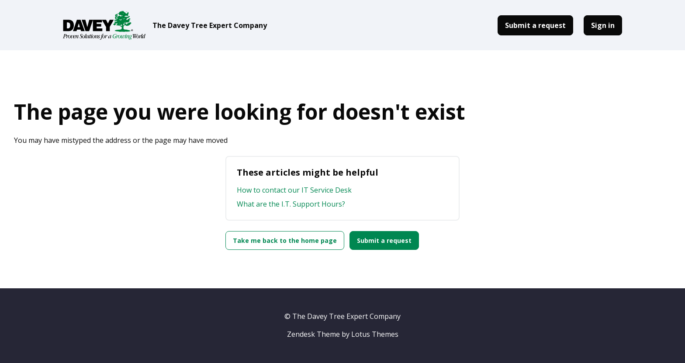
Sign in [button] (603, 25)
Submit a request (535, 25)
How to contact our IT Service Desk (294, 190)
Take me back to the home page (285, 240)
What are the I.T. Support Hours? (291, 204)
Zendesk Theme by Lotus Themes (342, 334)
